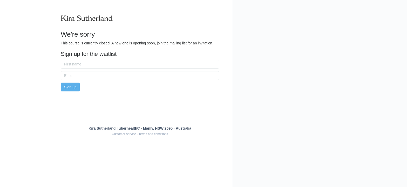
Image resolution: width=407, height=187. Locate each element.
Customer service (124, 134)
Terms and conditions (153, 134)
